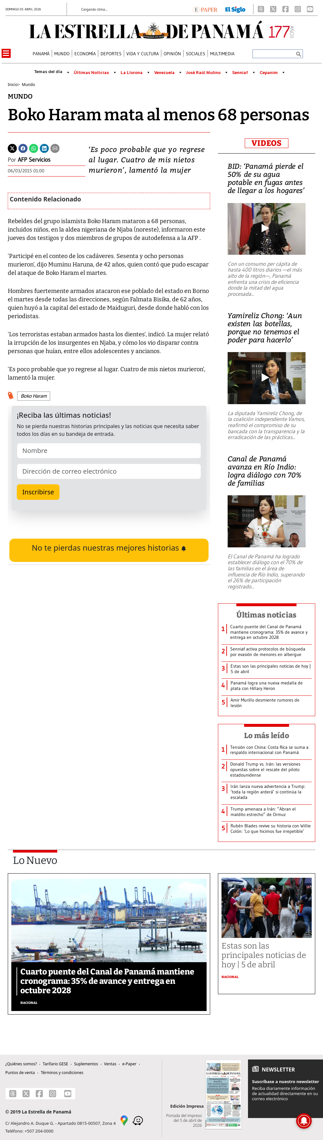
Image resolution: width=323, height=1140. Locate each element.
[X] (273, 9)
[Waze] (138, 1120)
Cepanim (269, 72)
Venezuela (164, 72)
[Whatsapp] (33, 147)
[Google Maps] (124, 1120)
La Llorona (132, 72)
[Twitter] (12, 147)
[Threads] (261, 9)
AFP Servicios (34, 159)
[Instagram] (298, 9)
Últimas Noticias (91, 72)
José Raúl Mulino (203, 72)
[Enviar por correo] (54, 147)
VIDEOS (267, 143)
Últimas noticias (266, 614)
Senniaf (240, 72)
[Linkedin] (44, 147)
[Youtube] (310, 9)
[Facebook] (285, 9)
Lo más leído (266, 735)
